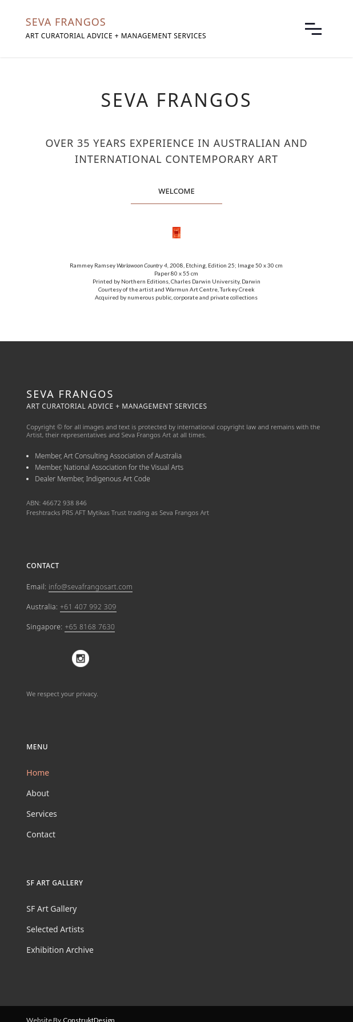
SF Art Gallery (51, 908)
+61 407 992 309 (88, 607)
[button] (313, 28)
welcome (176, 191)
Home (37, 772)
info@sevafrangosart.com (91, 587)
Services (41, 813)
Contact (40, 834)
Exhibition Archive (60, 949)
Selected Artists (55, 929)
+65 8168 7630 (90, 627)
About (37, 793)
